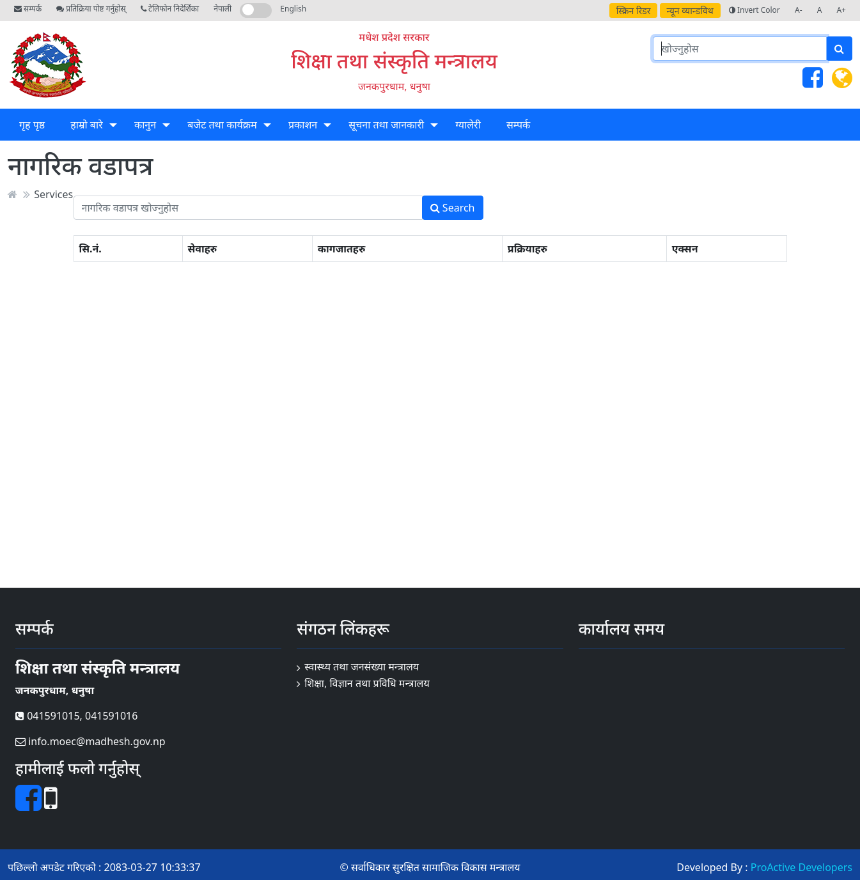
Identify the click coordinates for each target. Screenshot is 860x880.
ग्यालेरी (467, 125)
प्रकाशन (302, 125)
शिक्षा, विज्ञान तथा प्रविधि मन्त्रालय (366, 683)
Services (53, 194)
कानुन (145, 125)
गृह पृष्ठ (32, 125)
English (293, 8)
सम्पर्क (28, 8)
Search (452, 208)
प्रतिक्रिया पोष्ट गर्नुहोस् (90, 8)
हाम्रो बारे (86, 125)
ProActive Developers (801, 867)
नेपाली (222, 8)
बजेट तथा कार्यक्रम (221, 125)
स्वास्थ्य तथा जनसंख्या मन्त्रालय (361, 667)
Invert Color (754, 9)
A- (798, 9)
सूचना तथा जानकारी (386, 125)
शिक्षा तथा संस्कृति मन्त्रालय (394, 60)
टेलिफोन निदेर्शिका (170, 8)
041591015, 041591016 (76, 716)
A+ (841, 9)
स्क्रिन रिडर (633, 10)
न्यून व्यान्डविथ (690, 10)
